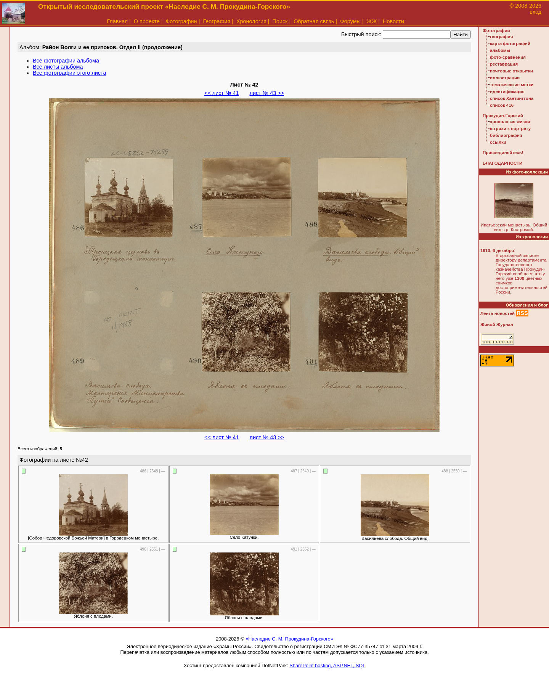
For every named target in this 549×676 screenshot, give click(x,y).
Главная (117, 21)
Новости (393, 21)
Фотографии (181, 21)
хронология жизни (510, 121)
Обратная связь (314, 21)
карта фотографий (510, 43)
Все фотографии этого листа (69, 73)
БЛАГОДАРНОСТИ (502, 163)
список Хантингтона (511, 98)
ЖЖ (372, 21)
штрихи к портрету (510, 128)
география (501, 36)
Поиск (280, 21)
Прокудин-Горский (503, 115)
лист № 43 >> (267, 93)
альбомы (500, 50)
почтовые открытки (511, 71)
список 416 (502, 105)
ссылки (498, 142)
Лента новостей (497, 313)
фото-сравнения (508, 57)
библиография (506, 135)
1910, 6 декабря (497, 250)
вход (535, 12)
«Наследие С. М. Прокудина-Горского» (289, 639)
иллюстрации (505, 77)
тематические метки (511, 84)
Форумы (350, 21)
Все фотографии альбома (66, 61)
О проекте (147, 21)
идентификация (507, 91)
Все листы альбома (58, 67)
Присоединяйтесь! (503, 152)
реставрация (504, 64)
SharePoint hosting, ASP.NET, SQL (327, 665)
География (216, 21)
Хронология (251, 21)
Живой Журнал (496, 324)
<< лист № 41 (221, 93)
